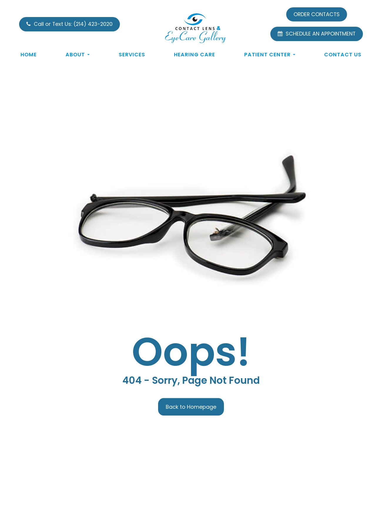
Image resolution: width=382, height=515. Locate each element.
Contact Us (342, 54)
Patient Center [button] (269, 54)
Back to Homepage (191, 406)
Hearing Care (194, 54)
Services (132, 54)
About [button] (78, 54)
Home (29, 54)
